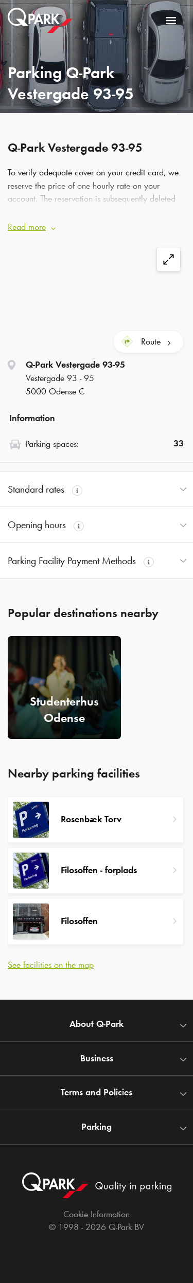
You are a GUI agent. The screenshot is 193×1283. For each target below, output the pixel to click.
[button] (96, 224)
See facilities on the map (51, 964)
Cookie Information (96, 1214)
